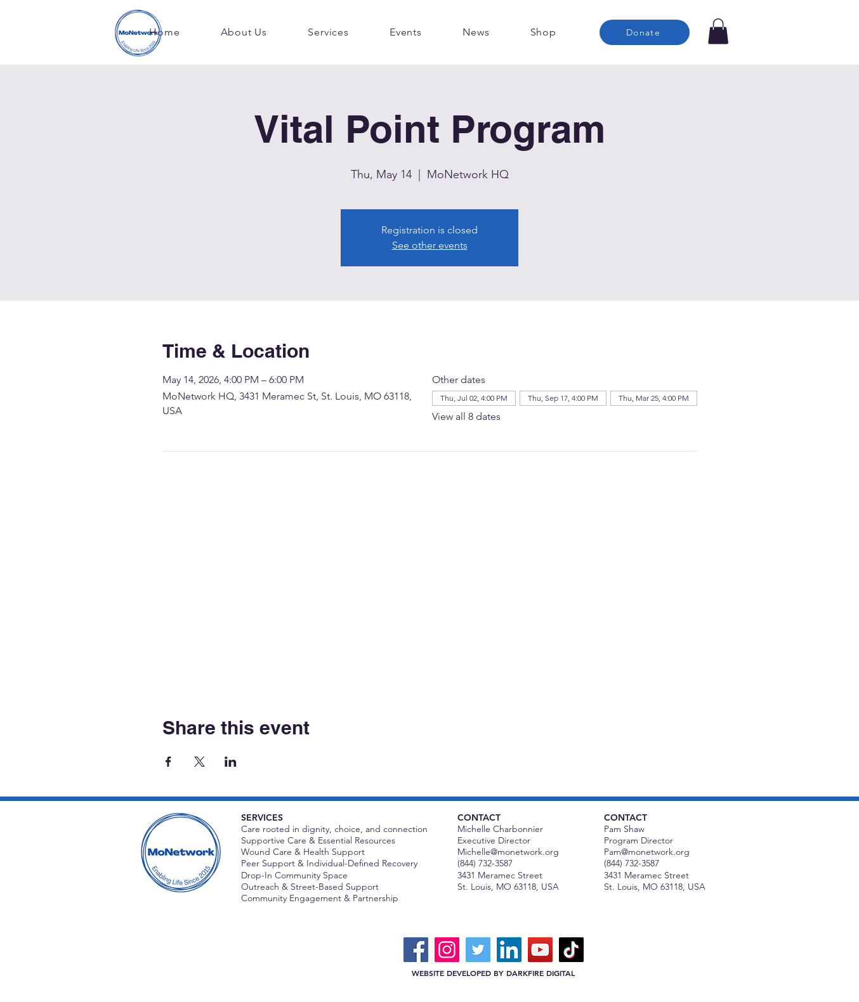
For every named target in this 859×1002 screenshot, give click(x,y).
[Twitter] (478, 949)
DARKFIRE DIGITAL (540, 973)
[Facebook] (415, 949)
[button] (718, 31)
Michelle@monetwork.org (508, 851)
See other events (430, 245)
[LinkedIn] (509, 949)
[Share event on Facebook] (168, 762)
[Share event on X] (199, 762)
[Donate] (645, 32)
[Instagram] (447, 949)
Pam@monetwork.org (647, 851)
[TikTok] (571, 949)
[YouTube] (540, 949)
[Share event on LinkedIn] (231, 762)
